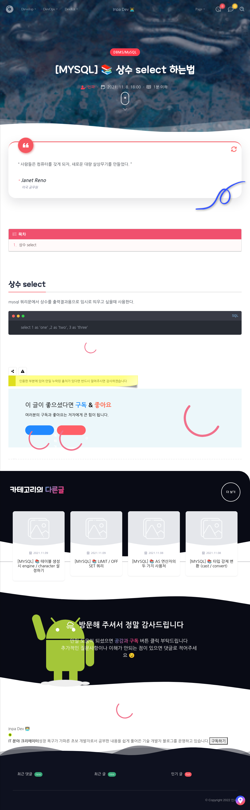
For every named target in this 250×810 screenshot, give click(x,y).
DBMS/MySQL (125, 53)
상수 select (27, 245)
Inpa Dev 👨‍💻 (19, 729)
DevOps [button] (49, 9)
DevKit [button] (70, 9)
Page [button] (198, 9)
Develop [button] (27, 9)
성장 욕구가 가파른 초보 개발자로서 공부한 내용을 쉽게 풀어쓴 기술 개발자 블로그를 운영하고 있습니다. (124, 741)
